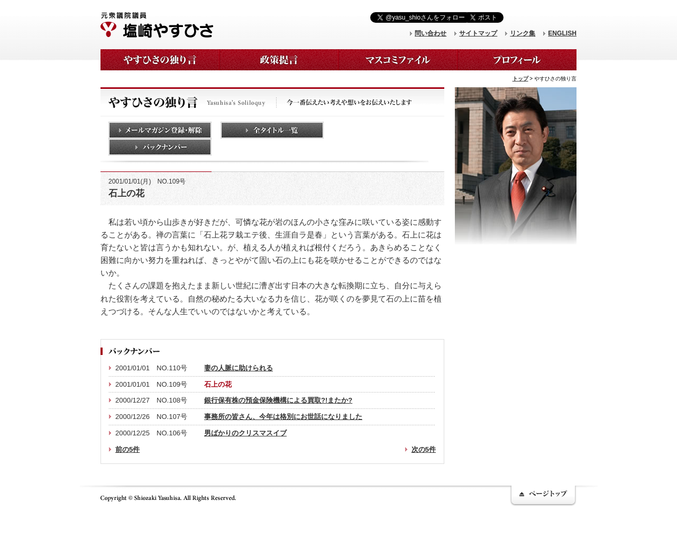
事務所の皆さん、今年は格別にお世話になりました (283, 417)
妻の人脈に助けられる (238, 368)
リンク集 (522, 33)
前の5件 (127, 449)
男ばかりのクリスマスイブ (245, 433)
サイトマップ (478, 33)
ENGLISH (562, 33)
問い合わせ (430, 33)
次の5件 (423, 449)
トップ (520, 78)
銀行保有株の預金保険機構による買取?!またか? (278, 400)
